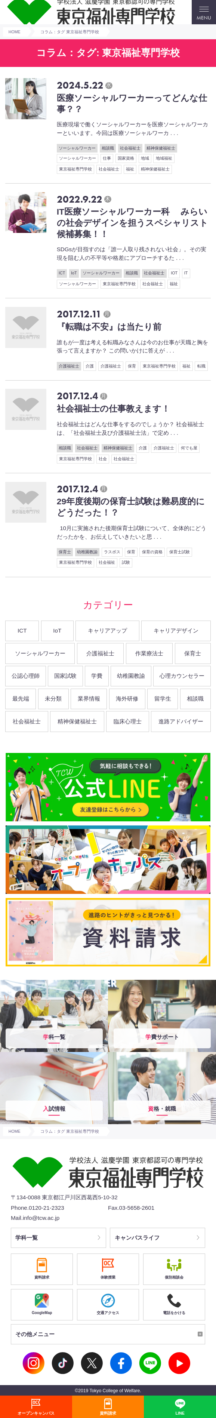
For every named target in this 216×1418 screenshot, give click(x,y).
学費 (96, 676)
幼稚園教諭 (87, 552)
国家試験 (65, 676)
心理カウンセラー (182, 676)
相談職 (108, 148)
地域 (145, 158)
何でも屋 (189, 448)
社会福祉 (107, 562)
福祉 (130, 169)
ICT (62, 273)
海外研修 (127, 698)
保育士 (65, 552)
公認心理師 (26, 676)
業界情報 (89, 698)
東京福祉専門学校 (75, 169)
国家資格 (126, 158)
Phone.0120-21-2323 (37, 1208)
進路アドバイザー (180, 721)
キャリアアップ (107, 630)
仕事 (107, 158)
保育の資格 (152, 552)
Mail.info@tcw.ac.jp (35, 1218)
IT (186, 273)
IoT (74, 273)
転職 (201, 366)
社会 (103, 458)
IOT (174, 273)
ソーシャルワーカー (77, 148)
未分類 (53, 698)
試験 (126, 562)
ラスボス (112, 552)
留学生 (162, 698)
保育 (132, 366)
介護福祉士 (69, 366)
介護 (90, 366)
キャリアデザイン (176, 630)
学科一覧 (26, 1237)
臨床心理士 (128, 721)
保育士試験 (179, 552)
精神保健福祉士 (160, 148)
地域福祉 (164, 158)
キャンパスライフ (137, 1237)
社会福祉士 (130, 148)
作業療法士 (149, 653)
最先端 (20, 698)
